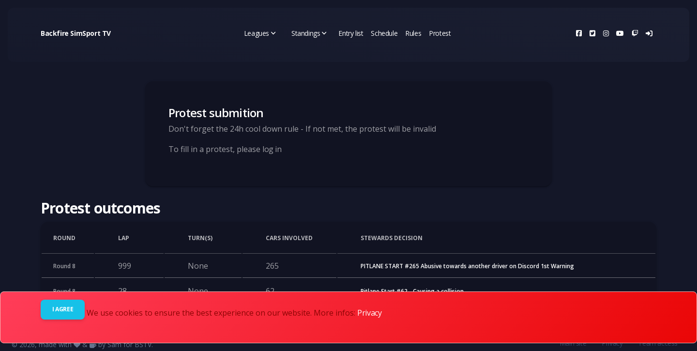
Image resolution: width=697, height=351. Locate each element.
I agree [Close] (62, 309)
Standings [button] (309, 33)
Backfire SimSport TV (76, 33)
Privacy (369, 312)
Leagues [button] (260, 33)
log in (272, 149)
